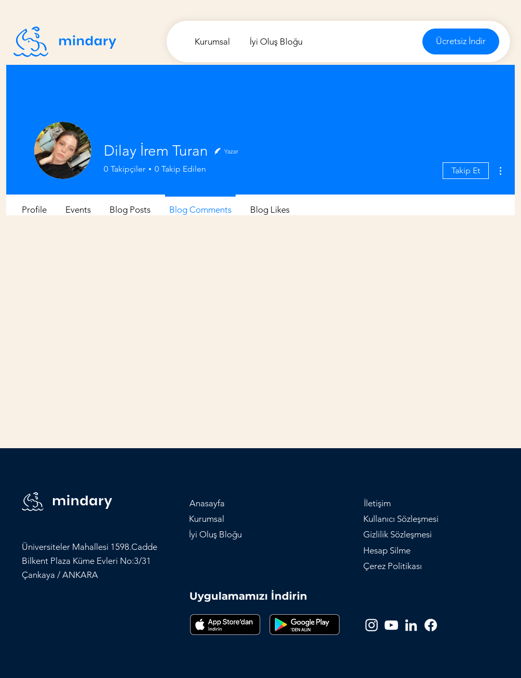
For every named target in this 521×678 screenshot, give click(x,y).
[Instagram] (371, 625)
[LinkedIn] (411, 625)
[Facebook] (430, 625)
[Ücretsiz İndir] (460, 41)
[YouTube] (391, 625)
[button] (377, 503)
